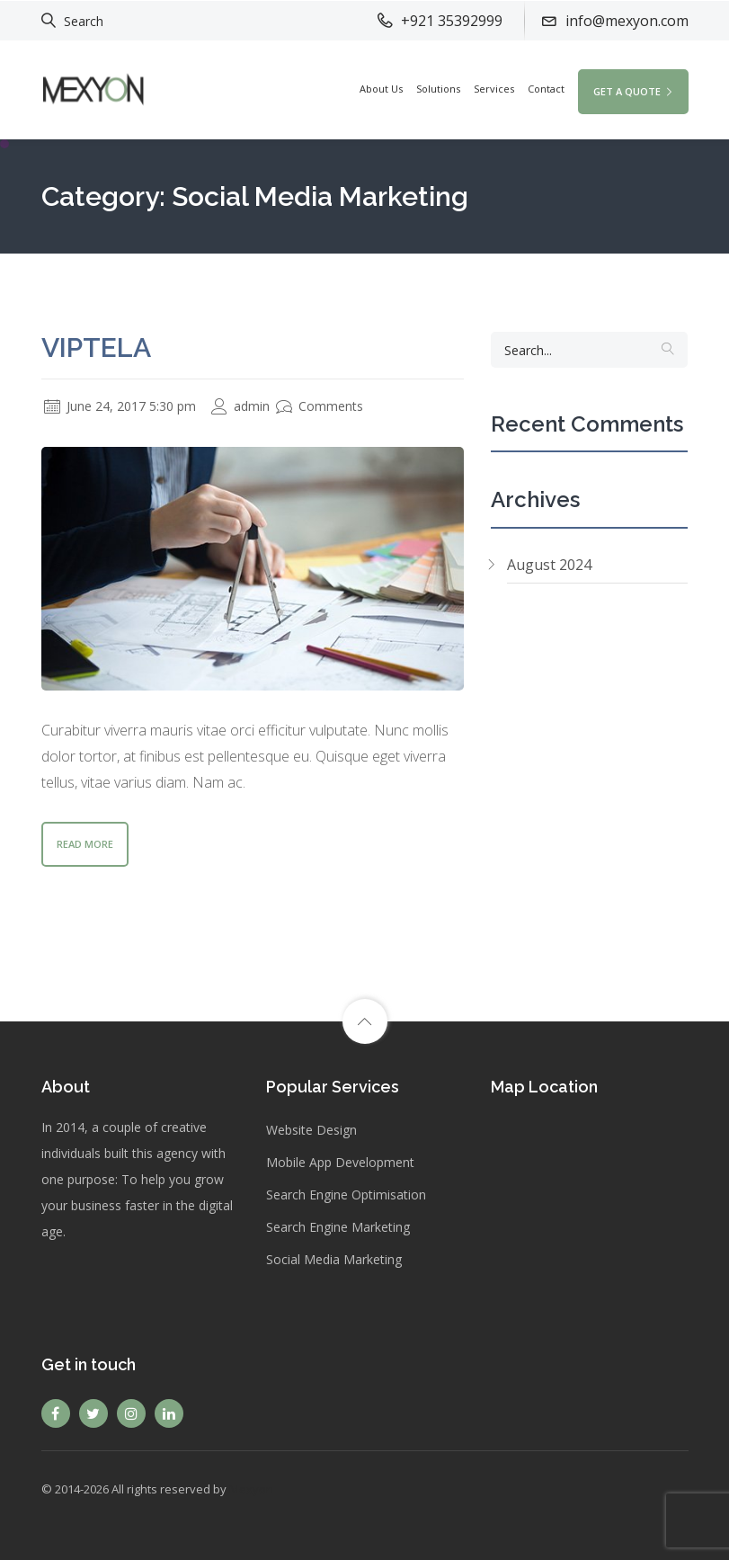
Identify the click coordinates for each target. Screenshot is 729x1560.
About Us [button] (381, 88)
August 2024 (549, 565)
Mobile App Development (340, 1162)
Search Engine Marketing (338, 1226)
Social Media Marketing (334, 1259)
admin (240, 406)
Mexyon (251, 1489)
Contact (546, 88)
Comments (319, 406)
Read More (85, 844)
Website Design (311, 1129)
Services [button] (494, 88)
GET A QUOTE (633, 91)
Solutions (438, 88)
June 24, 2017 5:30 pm (120, 406)
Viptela (96, 347)
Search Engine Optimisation (346, 1194)
